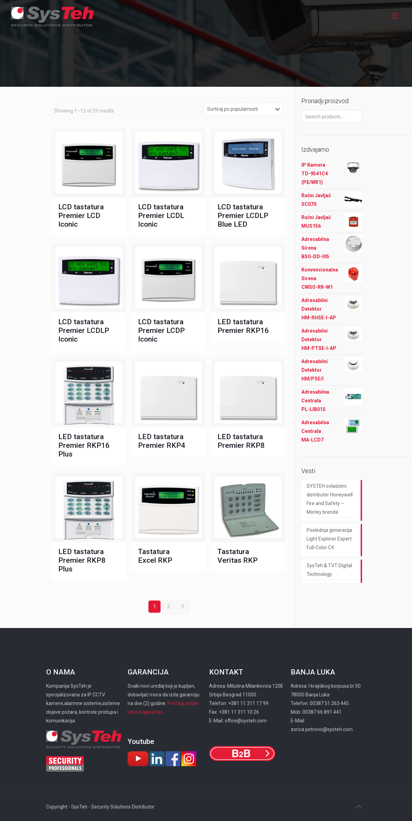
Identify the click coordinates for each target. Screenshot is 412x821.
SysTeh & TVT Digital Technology (329, 570)
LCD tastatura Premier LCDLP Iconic (83, 330)
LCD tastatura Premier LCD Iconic (81, 215)
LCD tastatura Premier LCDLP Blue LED (242, 215)
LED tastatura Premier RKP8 (241, 441)
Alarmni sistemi (345, 34)
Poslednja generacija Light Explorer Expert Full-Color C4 (329, 538)
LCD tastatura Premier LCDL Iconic (161, 215)
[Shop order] (243, 109)
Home (345, 26)
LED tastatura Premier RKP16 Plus (84, 445)
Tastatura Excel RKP (155, 555)
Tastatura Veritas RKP (237, 555)
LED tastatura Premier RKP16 (243, 326)
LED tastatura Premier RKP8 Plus (81, 560)
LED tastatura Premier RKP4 (161, 441)
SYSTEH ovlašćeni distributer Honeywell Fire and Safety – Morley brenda (330, 499)
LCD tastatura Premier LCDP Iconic (161, 330)
